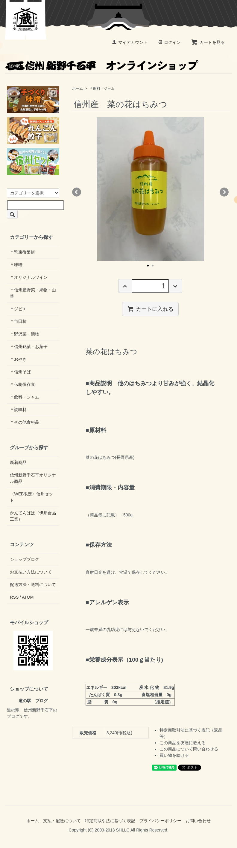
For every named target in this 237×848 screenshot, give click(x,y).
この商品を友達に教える (182, 742)
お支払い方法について (31, 572)
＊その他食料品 (24, 422)
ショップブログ (24, 559)
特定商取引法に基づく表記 (110, 820)
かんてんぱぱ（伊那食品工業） (33, 516)
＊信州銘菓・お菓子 (29, 346)
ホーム (77, 88)
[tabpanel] (150, 189)
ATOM (28, 597)
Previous (76, 192)
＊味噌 (16, 264)
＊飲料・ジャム (102, 88)
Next (224, 192)
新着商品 (18, 462)
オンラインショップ (101, 65)
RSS (14, 597)
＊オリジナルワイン (29, 277)
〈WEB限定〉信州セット (31, 497)
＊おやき (18, 359)
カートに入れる (150, 308)
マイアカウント (130, 42)
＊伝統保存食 (22, 384)
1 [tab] (148, 265)
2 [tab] (153, 265)
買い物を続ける (174, 755)
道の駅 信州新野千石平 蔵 (26, 20)
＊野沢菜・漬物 (24, 334)
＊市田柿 (18, 321)
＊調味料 (18, 409)
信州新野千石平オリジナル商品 (33, 478)
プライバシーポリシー (160, 820)
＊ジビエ (18, 308)
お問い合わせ (198, 820)
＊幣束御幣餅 (22, 252)
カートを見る (208, 42)
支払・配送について (62, 820)
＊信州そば (20, 371)
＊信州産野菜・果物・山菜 (33, 293)
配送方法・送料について (33, 584)
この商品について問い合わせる (188, 749)
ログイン (169, 42)
